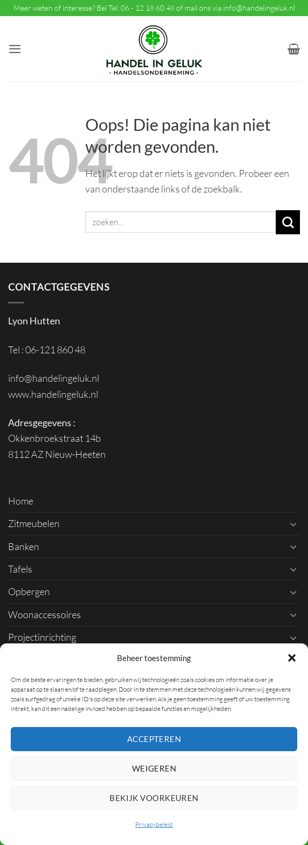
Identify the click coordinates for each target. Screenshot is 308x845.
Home (20, 501)
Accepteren (154, 739)
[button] (292, 658)
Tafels (20, 569)
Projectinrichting (42, 637)
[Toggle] (293, 523)
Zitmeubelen (34, 523)
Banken (23, 546)
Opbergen (29, 591)
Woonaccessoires (44, 614)
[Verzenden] (288, 222)
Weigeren (154, 768)
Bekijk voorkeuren (154, 798)
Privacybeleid (154, 824)
